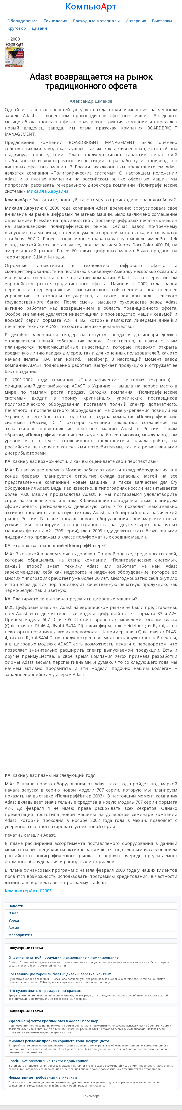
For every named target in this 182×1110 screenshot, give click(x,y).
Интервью (135, 20)
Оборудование (22, 20)
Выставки (162, 20)
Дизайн (39, 28)
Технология (55, 20)
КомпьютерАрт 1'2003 (28, 891)
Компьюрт (91, 6)
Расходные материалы (96, 20)
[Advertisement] (91, 725)
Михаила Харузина (48, 191)
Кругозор (16, 28)
